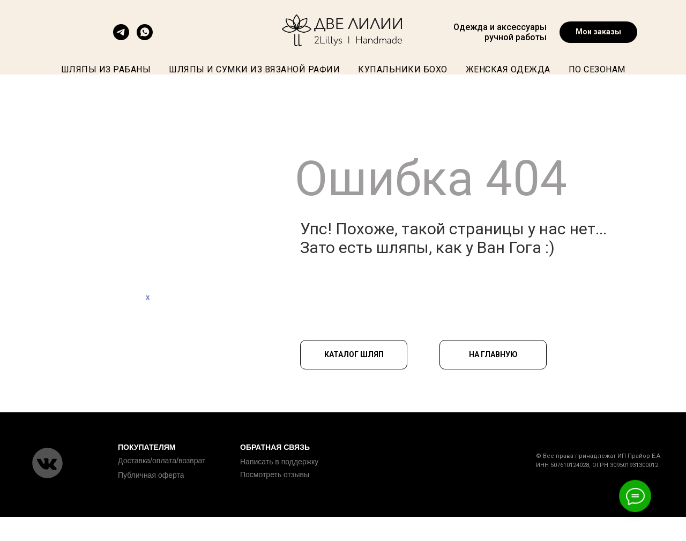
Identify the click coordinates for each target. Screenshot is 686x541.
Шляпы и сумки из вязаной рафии (254, 69)
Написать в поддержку (279, 461)
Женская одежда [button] (508, 69)
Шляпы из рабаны (106, 69)
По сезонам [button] (597, 69)
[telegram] (121, 37)
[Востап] (145, 37)
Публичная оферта (151, 475)
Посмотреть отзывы (274, 474)
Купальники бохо (403, 69)
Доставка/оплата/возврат (161, 460)
